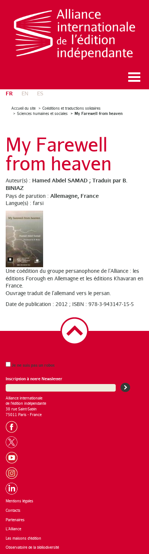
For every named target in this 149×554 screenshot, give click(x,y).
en (25, 93)
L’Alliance (13, 528)
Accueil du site (23, 108)
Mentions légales (19, 501)
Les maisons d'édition (23, 538)
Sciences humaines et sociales (42, 113)
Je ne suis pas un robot (30, 364)
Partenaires (15, 519)
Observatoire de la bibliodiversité (32, 547)
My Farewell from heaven (98, 113)
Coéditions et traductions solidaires (71, 108)
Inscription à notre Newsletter (34, 378)
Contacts (13, 510)
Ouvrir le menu (134, 77)
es (40, 93)
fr (9, 92)
